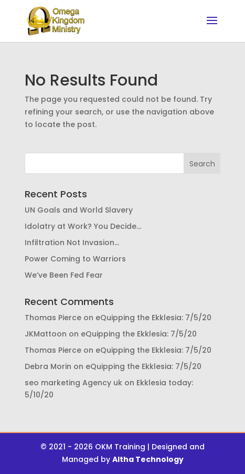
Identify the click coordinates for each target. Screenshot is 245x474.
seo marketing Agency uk (73, 382)
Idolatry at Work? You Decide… (83, 226)
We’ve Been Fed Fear (64, 275)
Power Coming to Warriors (75, 259)
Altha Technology (148, 459)
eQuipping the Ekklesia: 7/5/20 (153, 317)
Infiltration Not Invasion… (72, 242)
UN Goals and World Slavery (79, 210)
